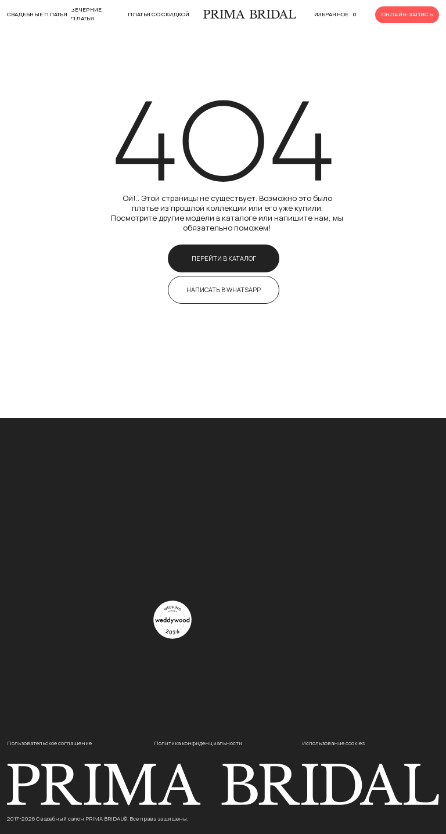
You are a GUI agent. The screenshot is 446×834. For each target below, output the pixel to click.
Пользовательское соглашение (49, 743)
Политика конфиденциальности (198, 743)
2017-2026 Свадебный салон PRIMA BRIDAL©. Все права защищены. (97, 818)
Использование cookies (333, 743)
